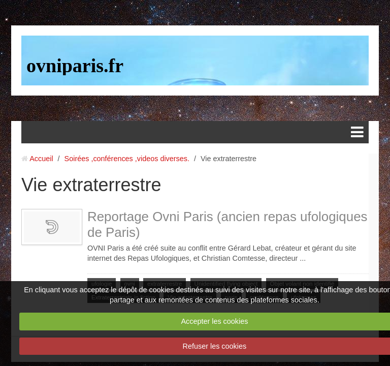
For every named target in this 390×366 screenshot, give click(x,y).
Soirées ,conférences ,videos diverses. (126, 159)
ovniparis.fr (74, 65)
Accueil (41, 159)
